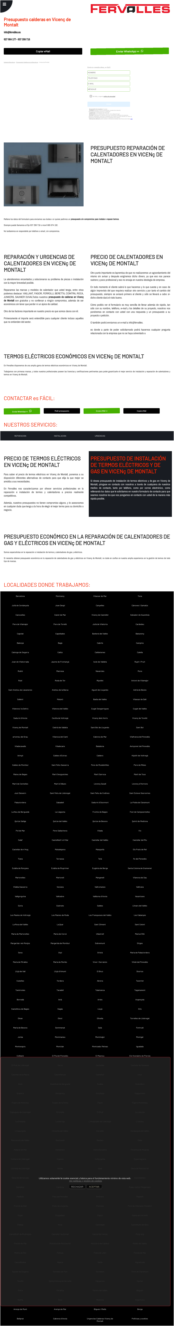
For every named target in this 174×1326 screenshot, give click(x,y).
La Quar (60, 924)
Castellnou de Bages (20, 1009)
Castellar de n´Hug (20, 849)
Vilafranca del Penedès (140, 737)
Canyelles (100, 605)
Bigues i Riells (100, 1309)
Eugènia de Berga (100, 868)
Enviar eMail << (101, 411)
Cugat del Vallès (140, 708)
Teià (100, 859)
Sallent (20, 699)
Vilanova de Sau (140, 877)
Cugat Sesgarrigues (100, 708)
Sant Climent (100, 924)
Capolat (20, 633)
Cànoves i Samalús (140, 605)
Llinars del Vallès (139, 905)
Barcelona (20, 596)
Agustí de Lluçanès (100, 690)
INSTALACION (60, 436)
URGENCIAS (100, 436)
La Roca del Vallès (20, 924)
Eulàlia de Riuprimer (60, 868)
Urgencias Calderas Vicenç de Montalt (100, 1319)
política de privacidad (109, 96)
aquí (131, 118)
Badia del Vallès (100, 699)
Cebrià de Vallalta (60, 727)
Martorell (60, 877)
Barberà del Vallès (100, 633)
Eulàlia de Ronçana (20, 868)
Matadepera (60, 849)
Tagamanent (139, 990)
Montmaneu (60, 1037)
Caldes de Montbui (20, 765)
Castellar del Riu (140, 840)
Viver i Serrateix (100, 962)
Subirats (60, 905)
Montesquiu (20, 1046)
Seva (20, 952)
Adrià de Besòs (139, 690)
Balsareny (140, 633)
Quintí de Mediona (140, 821)
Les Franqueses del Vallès (100, 915)
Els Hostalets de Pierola (139, 1056)
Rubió (20, 671)
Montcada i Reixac (100, 1046)
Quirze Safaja (20, 821)
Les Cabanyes (140, 915)
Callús (60, 652)
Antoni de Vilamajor (139, 680)
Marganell (100, 877)
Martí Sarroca (100, 774)
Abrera (100, 981)
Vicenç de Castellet (100, 615)
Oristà (100, 952)
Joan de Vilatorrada (20, 661)
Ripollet (100, 680)
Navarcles (100, 671)
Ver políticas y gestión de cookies (85, 1181)
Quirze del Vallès (60, 821)
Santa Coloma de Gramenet (140, 868)
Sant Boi (140, 727)
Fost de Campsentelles (140, 812)
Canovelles (20, 615)
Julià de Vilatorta (100, 624)
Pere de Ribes (140, 765)
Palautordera (20, 802)
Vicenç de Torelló (139, 718)
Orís (140, 1009)
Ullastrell (100, 934)
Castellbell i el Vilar (60, 840)
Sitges (140, 943)
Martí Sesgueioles (60, 774)
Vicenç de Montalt (20, 727)
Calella (140, 652)
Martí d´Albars (60, 784)
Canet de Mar (60, 615)
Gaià (100, 1027)
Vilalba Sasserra (20, 887)
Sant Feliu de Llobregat (60, 793)
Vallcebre (60, 896)
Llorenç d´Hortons (140, 784)
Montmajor (100, 1037)
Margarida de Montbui (60, 943)
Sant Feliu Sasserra (60, 765)
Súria (20, 905)
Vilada (100, 830)
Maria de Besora (20, 1027)
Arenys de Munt (20, 1309)
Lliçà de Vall (20, 971)
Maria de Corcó (60, 934)
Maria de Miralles (20, 962)
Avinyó (20, 755)
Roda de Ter (60, 680)
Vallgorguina (20, 896)
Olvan (20, 1018)
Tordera (60, 981)
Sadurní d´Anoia (20, 718)
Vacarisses (140, 896)
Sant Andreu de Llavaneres (20, 690)
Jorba (20, 1037)
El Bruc (100, 971)
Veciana (60, 887)
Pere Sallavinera (60, 830)
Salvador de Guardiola (139, 615)
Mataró (60, 699)
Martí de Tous (140, 774)
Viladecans (60, 746)
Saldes (100, 905)
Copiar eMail (43, 51)
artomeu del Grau (20, 737)
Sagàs (60, 1009)
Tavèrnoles (20, 990)
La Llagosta (60, 812)
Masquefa (100, 849)
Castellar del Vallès (100, 840)
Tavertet (140, 981)
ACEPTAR (94, 1187)
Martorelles (20, 877)
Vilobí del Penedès (140, 962)
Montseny (60, 596)
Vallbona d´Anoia (100, 896)
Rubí (20, 680)
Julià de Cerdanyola (20, 605)
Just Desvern (20, 793)
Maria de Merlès (60, 962)
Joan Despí (60, 605)
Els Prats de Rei (140, 849)
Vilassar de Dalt (140, 699)
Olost (60, 1018)
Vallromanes (100, 887)
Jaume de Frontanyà (60, 661)
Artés (100, 999)
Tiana (20, 859)
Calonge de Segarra (20, 652)
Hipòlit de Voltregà (140, 755)
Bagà (60, 643)
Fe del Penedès (140, 859)
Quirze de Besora (100, 821)
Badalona (100, 746)
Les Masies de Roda (60, 915)
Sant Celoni (140, 924)
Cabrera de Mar (100, 737)
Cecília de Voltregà (60, 718)
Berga (139, 1309)
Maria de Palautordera (139, 952)
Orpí (60, 952)
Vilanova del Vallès (60, 708)
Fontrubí (140, 1027)
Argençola (139, 999)
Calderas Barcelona (9, 62)
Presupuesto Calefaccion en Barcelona (27, 62)
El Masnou (100, 1056)
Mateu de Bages (20, 774)
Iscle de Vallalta (100, 661)
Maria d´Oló (140, 934)
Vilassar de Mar (100, 596)
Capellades (60, 633)
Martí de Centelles (20, 784)
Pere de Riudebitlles (100, 765)
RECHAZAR (77, 1187)
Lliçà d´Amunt (60, 971)
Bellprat (20, 1318)
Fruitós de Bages (100, 812)
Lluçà (100, 1009)
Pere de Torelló (60, 624)
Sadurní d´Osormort (100, 802)
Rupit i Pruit (139, 661)
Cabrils (100, 643)
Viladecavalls (20, 746)
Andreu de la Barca (60, 690)
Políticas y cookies (140, 1318)
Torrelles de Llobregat (140, 1018)
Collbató (20, 1056)
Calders (100, 755)
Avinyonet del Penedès (140, 746)
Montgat (139, 1037)
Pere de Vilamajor (20, 624)
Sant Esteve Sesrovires (139, 793)
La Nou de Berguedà (20, 812)
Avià (60, 999)
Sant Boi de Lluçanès (100, 727)
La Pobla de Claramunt (140, 802)
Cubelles (20, 981)
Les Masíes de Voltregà (20, 915)
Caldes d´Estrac (60, 755)
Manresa (60, 671)
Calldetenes (100, 652)
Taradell (60, 990)
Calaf (20, 840)
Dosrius (139, 971)
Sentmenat (60, 1027)
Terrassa (60, 859)
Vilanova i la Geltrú (20, 708)
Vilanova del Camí (60, 737)
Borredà (20, 999)
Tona (140, 596)
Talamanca (100, 990)
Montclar (60, 1046)
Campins (140, 643)
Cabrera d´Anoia (60, 1318)
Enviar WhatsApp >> (129, 51)
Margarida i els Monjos (20, 943)
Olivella (100, 1018)
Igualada (139, 1046)
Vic (139, 830)
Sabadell (60, 802)
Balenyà (20, 643)
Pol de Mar (20, 830)
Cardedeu (140, 624)
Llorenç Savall (100, 784)
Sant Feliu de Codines (100, 793)
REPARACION (20, 436)
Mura (140, 671)
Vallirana (140, 887)
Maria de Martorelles (20, 934)
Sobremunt (100, 943)
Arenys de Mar (60, 1309)
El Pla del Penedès (60, 1056)
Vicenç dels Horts (100, 718)
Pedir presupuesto (62, 411)
